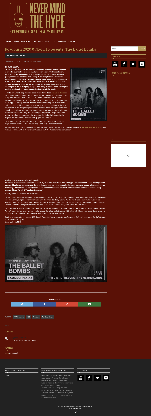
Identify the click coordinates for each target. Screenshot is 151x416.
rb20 (28, 317)
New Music (26, 41)
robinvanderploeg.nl (75, 408)
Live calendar (59, 41)
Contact (73, 41)
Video (47, 41)
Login (7, 353)
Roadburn (36, 317)
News (16, 41)
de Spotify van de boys (90, 127)
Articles (38, 41)
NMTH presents (19, 317)
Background (12, 55)
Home (8, 41)
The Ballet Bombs (58, 93)
